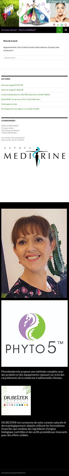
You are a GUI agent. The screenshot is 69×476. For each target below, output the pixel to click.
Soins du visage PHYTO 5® (12, 85)
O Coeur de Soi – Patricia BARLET (18, 29)
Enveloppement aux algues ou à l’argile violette (20, 109)
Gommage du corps (9, 104)
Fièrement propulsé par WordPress (13, 473)
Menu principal (66, 30)
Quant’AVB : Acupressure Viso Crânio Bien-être (20, 99)
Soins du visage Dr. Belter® (12, 90)
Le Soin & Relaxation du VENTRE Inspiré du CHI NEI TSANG (25, 94)
